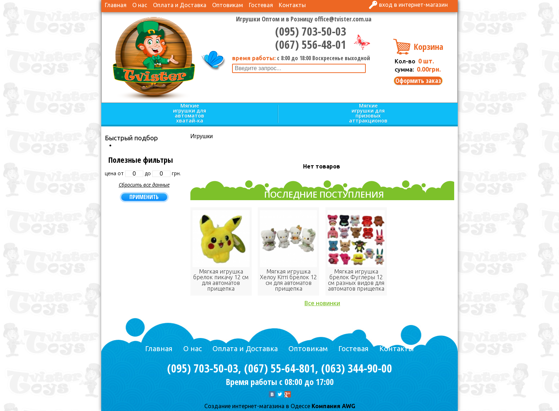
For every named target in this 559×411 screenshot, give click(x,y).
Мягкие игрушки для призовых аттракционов (368, 113)
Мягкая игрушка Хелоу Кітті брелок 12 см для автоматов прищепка (288, 280)
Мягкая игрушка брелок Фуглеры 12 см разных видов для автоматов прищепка (356, 280)
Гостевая (261, 5)
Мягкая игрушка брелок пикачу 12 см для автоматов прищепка (220, 280)
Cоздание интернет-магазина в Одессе (257, 406)
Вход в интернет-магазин (413, 4)
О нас (139, 5)
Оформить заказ (418, 81)
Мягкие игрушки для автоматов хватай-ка (189, 113)
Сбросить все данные (144, 184)
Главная (116, 5)
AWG (347, 406)
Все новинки (322, 303)
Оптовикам (227, 5)
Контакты (292, 5)
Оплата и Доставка (179, 5)
